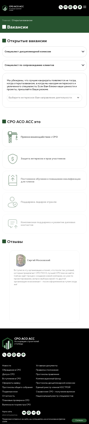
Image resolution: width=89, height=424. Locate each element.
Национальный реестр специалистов (54, 396)
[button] (85, 7)
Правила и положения (47, 370)
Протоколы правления (47, 374)
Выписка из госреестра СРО (16, 405)
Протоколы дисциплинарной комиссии (55, 383)
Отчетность (8, 396)
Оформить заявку (11, 383)
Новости (6, 366)
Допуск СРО (8, 374)
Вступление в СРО (11, 379)
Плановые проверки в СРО (15, 400)
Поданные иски (10, 392)
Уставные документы (46, 366)
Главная (6, 20)
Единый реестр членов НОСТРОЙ (53, 387)
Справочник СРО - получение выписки (55, 392)
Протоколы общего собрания (17, 387)
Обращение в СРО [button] (11, 370)
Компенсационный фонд (48, 379)
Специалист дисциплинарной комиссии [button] (28, 52)
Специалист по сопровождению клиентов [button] (29, 65)
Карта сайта (7, 412)
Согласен (79, 420)
